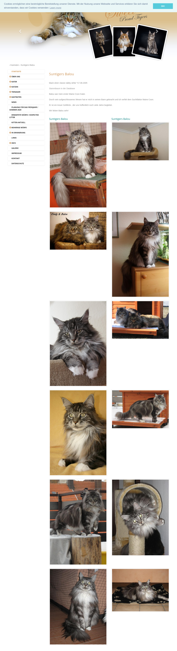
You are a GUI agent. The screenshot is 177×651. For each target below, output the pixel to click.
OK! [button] (163, 6)
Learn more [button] (55, 8)
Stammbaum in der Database (62, 88)
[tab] (26, 71)
